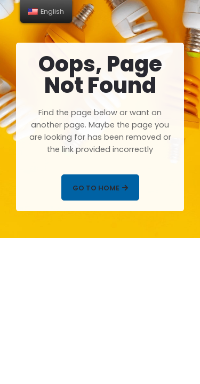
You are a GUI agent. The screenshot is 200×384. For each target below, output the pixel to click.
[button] (100, 187)
